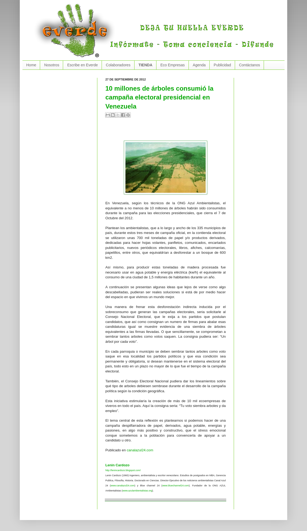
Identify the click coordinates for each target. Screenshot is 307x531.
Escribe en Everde (82, 65)
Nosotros (51, 65)
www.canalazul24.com (123, 485)
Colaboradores (118, 65)
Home (31, 65)
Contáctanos (249, 65)
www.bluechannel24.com (175, 485)
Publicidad (222, 65)
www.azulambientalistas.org (137, 490)
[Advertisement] (168, 131)
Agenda (199, 65)
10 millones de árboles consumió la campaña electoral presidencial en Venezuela (159, 97)
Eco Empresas (172, 65)
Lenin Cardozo (117, 465)
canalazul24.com (140, 450)
